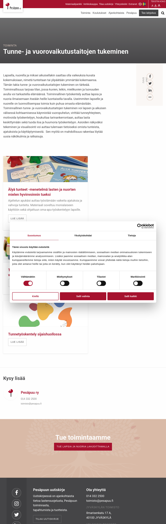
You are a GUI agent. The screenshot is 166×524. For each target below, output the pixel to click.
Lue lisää (100, 202)
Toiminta (85, 13)
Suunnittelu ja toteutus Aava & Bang (138, 519)
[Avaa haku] (162, 13)
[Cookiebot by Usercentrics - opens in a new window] (139, 226)
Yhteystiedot (121, 4)
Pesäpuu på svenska (144, 4)
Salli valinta (83, 296)
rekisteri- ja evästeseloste (47, 519)
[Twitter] (150, 83)
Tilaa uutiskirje (106, 4)
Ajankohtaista (116, 13)
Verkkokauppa (90, 4)
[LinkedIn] (150, 90)
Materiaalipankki (73, 4)
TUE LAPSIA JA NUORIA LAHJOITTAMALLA (83, 386)
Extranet (133, 4)
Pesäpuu (13, 6)
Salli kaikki (130, 296)
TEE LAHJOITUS (46, 495)
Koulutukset (99, 13)
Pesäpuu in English (140, 4)
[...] (150, 97)
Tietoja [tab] (132, 235)
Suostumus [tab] (34, 235)
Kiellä (35, 296)
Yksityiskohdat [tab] (83, 235)
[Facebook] (150, 76)
